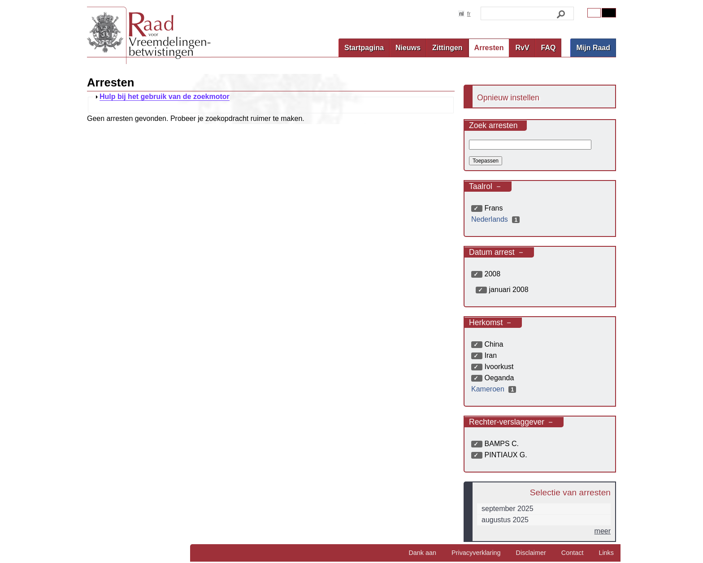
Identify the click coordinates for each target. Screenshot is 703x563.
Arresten (489, 48)
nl (461, 13)
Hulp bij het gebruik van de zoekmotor (165, 97)
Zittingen (447, 48)
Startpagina (364, 48)
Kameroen (494, 389)
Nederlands (496, 219)
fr (469, 13)
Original (594, 13)
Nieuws (408, 48)
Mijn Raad (593, 48)
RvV (522, 48)
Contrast (609, 13)
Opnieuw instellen (508, 97)
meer (603, 531)
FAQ (548, 48)
